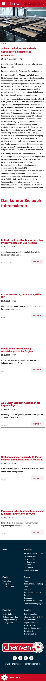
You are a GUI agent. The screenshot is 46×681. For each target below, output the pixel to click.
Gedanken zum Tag (10, 617)
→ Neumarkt (29, 559)
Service (27, 610)
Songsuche (7, 584)
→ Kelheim (28, 568)
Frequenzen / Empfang (33, 584)
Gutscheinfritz (30, 625)
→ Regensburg (30, 556)
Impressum (28, 598)
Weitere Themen (31, 570)
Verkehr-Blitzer (30, 620)
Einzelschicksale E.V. (33, 592)
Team (26, 581)
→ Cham (27, 565)
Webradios (6, 581)
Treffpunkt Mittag (9, 620)
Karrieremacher (30, 614)
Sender (27, 577)
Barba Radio (7, 614)
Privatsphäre (29, 631)
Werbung (27, 589)
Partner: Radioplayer (32, 628)
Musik (4, 577)
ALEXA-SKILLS (8, 587)
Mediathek (6, 610)
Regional (28, 549)
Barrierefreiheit (30, 634)
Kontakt (27, 595)
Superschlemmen (31, 623)
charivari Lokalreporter (33, 553)
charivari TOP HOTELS (33, 617)
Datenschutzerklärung (33, 601)
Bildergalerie (7, 623)
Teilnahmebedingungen (33, 603)
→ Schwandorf (30, 562)
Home (4, 549)
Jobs (26, 587)
